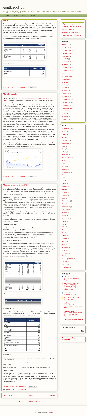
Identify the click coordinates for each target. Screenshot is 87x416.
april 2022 (64, 88)
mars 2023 (65, 59)
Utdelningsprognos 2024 (69, 29)
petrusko (66, 276)
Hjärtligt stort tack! (68, 299)
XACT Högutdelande (67, 258)
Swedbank (65, 247)
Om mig (33, 15)
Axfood (64, 152)
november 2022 (66, 70)
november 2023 (66, 53)
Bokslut (64, 189)
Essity (63, 198)
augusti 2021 (65, 111)
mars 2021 (65, 116)
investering (65, 264)
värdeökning (65, 267)
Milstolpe (64, 212)
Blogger (51, 412)
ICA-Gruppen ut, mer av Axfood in (71, 26)
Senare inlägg (7, 395)
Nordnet (64, 215)
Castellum (64, 192)
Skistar (64, 241)
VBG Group (65, 253)
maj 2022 (64, 85)
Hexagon (64, 160)
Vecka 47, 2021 (9, 21)
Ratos (63, 230)
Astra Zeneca (65, 143)
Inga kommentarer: (21, 87)
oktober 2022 (65, 73)
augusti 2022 (65, 79)
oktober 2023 (65, 56)
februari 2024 (65, 44)
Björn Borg (65, 154)
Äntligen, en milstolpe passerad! (71, 24)
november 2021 (66, 102)
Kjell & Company (66, 209)
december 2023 (66, 50)
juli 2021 (64, 114)
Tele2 (63, 250)
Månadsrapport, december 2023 (71, 32)
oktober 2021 (65, 105)
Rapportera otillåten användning (69, 338)
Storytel (64, 244)
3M (63, 178)
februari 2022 (65, 93)
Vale (63, 256)
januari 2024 (65, 47)
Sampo (64, 235)
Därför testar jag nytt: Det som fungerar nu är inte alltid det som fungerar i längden (72, 288)
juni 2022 (64, 82)
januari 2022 (65, 96)
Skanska (64, 238)
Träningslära (67, 303)
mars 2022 (65, 90)
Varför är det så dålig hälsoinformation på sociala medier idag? (73, 306)
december (64, 261)
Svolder (64, 137)
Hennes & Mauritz (67, 157)
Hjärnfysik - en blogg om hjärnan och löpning (71, 284)
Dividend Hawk (68, 293)
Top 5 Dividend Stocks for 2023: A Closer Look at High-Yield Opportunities (73, 314)
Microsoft (64, 166)
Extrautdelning (66, 201)
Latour (63, 146)
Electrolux (64, 195)
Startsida (7, 15)
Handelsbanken (66, 204)
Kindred (17, 389)
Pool (63, 224)
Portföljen (15, 15)
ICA (63, 163)
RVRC (63, 227)
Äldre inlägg (52, 395)
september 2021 (66, 108)
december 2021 (66, 99)
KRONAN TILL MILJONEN (71, 298)
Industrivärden (10, 389)
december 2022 (66, 67)
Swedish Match (66, 172)
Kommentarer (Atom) (34, 401)
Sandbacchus (12, 7)
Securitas (64, 169)
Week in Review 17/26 (70, 294)
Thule (63, 149)
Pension (64, 221)
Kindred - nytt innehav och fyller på (71, 35)
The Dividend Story (69, 311)
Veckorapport (65, 140)
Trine (63, 175)
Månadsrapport (24, 389)
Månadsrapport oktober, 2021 (15, 185)
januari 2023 (65, 64)
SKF (63, 232)
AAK (63, 181)
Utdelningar (25, 15)
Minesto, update (10, 94)
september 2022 (66, 76)
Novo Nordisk (65, 218)
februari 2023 (65, 62)
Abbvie (64, 183)
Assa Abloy (65, 186)
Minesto (9, 179)
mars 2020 (65, 119)
